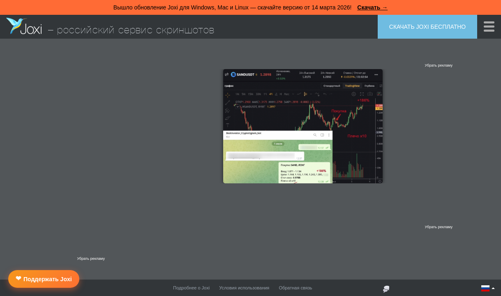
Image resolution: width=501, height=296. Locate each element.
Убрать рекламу (439, 65)
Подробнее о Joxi (191, 287)
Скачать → (372, 7)
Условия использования (244, 287)
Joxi (24, 26)
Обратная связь (295, 287)
